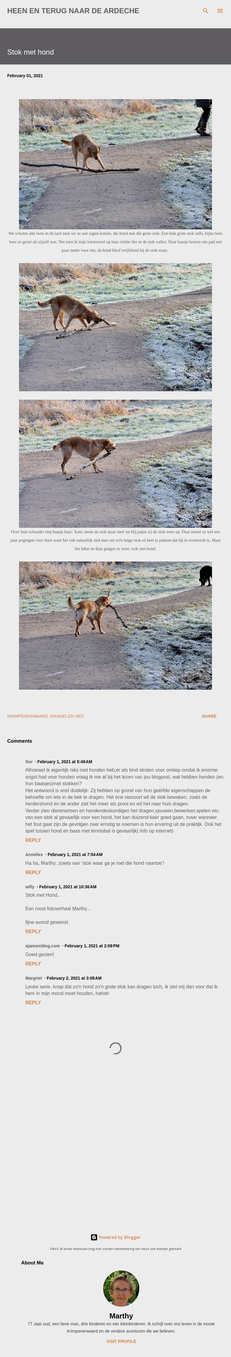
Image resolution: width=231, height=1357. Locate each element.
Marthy (121, 1316)
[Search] (205, 10)
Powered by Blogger (115, 1237)
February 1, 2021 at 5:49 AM (64, 761)
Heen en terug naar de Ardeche (73, 11)
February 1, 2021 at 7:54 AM (75, 854)
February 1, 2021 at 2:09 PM (92, 945)
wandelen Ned (67, 716)
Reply (33, 840)
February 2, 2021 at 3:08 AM (74, 978)
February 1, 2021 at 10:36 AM (68, 886)
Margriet (33, 978)
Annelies (34, 854)
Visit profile (121, 1341)
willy (29, 886)
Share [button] (209, 716)
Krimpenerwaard (27, 716)
